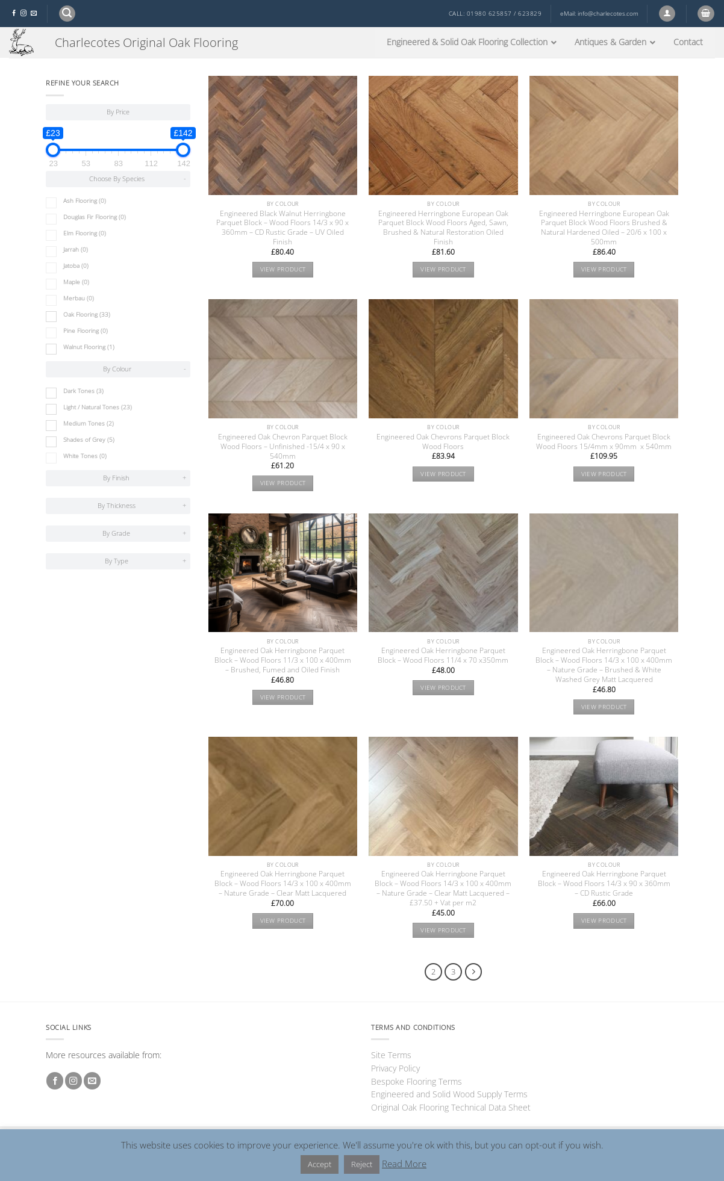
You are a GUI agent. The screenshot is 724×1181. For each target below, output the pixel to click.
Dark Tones (83, 391)
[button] (67, 13)
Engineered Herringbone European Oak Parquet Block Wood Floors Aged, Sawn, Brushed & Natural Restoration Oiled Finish (443, 228)
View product (283, 269)
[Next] (473, 972)
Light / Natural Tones (97, 407)
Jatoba (76, 266)
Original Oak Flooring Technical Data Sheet (451, 1107)
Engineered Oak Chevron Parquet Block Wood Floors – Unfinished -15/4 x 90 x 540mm (283, 446)
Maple (76, 282)
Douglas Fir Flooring (94, 217)
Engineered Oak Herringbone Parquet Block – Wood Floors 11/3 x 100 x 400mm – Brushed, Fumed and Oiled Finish (282, 660)
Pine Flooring (85, 331)
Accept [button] (319, 1164)
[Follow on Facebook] (14, 13)
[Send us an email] (34, 13)
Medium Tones (88, 423)
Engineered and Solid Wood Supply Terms (449, 1094)
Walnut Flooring (88, 347)
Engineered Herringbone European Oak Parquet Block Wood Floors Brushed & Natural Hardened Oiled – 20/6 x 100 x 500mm (604, 228)
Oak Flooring (86, 314)
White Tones (85, 456)
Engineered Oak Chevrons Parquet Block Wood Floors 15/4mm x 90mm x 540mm (604, 441)
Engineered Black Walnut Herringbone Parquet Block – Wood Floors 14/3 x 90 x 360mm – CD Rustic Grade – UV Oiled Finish (282, 228)
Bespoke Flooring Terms (416, 1081)
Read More (404, 1164)
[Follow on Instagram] (23, 13)
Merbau (78, 298)
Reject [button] (361, 1164)
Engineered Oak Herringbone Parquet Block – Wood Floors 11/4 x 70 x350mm (443, 655)
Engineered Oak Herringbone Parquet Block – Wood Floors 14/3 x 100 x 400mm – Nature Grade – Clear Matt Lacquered (282, 883)
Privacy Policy (395, 1068)
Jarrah (75, 249)
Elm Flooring (84, 233)
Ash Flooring (84, 201)
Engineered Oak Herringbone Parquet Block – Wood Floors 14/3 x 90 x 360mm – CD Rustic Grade (604, 883)
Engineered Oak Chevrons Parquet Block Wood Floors (443, 441)
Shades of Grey (88, 440)
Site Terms (391, 1055)
